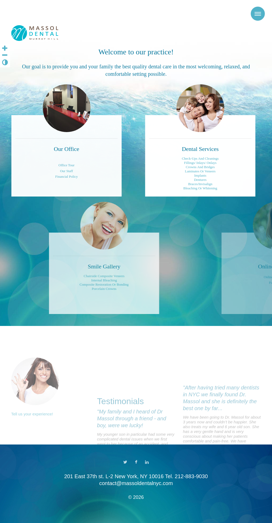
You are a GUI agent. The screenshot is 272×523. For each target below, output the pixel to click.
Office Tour (54, 165)
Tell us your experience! (32, 437)
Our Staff (53, 171)
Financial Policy (53, 176)
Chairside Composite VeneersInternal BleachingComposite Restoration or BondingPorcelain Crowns (143, 282)
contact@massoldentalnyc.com (136, 483)
